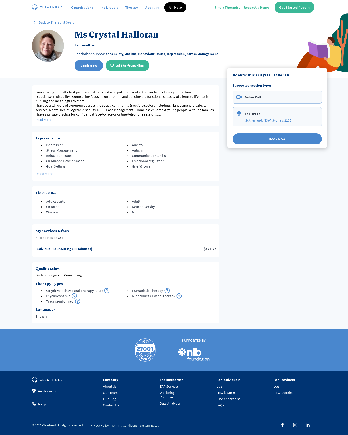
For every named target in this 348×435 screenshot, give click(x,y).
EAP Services (169, 386)
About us (152, 7)
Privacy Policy (100, 425)
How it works (226, 392)
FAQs (220, 405)
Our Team (110, 392)
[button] (175, 7)
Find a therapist (228, 399)
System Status (149, 425)
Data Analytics (170, 403)
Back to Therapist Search (54, 22)
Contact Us (111, 405)
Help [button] (39, 403)
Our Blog (109, 399)
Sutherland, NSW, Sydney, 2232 (268, 120)
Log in (221, 386)
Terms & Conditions (124, 425)
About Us (110, 386)
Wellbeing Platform (167, 394)
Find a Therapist (227, 7)
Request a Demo (256, 7)
